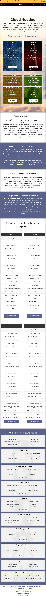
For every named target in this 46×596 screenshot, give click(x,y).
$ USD (34, 4)
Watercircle (24, 120)
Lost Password (13, 586)
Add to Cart (12, 67)
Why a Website (18, 588)
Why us (41, 586)
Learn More (13, 69)
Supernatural (7, 122)
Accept (43, 1)
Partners (36, 586)
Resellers (25, 588)
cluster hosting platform (29, 198)
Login (10, 4)
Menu (3, 4)
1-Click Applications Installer (34, 134)
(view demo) (16, 54)
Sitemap (31, 588)
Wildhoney (37, 120)
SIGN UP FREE (42, 4)
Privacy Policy (26, 595)
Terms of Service (20, 595)
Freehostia (23, 4)
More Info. (9, 1)
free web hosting (10, 29)
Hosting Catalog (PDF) (31, 36)
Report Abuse (22, 586)
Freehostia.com (27, 591)
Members (6, 586)
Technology (29, 586)
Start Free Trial (11, 315)
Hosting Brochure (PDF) (15, 36)
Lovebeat (30, 120)
